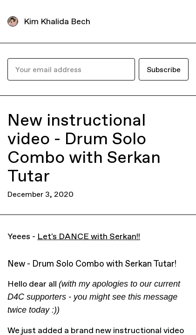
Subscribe (164, 69)
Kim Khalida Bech (57, 21)
